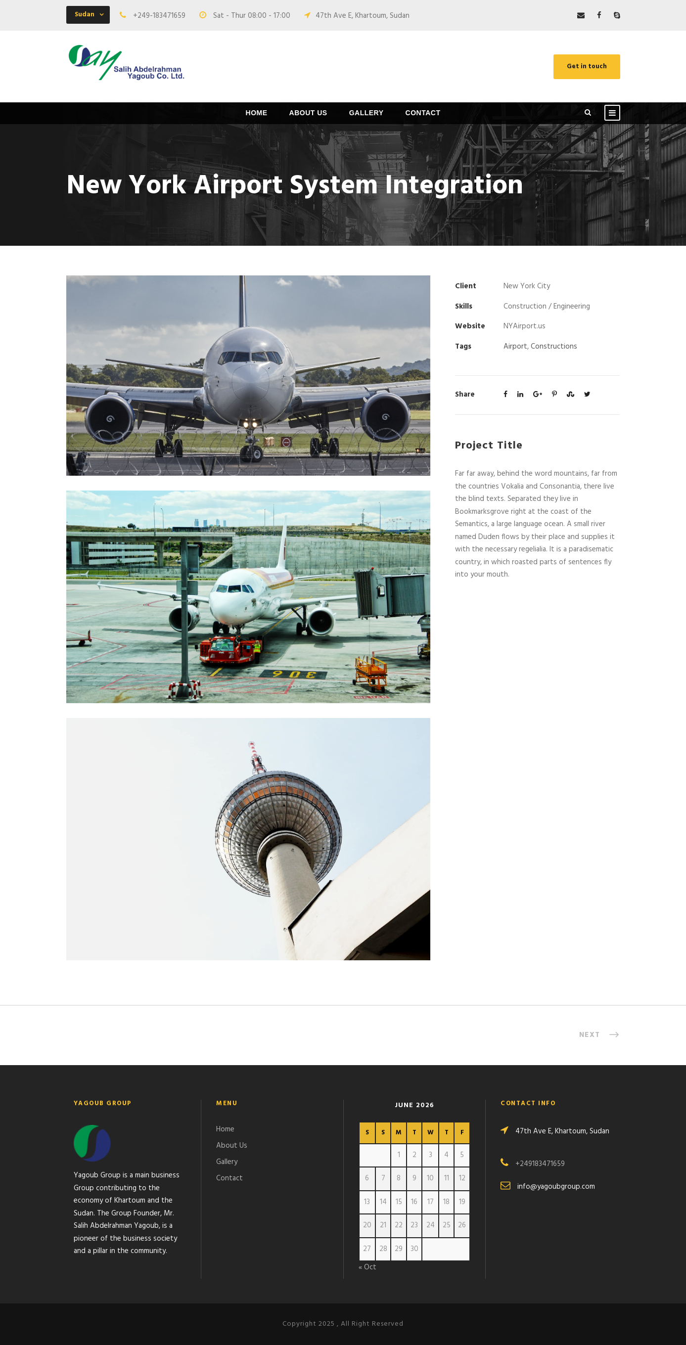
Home (257, 113)
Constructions (554, 347)
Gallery (366, 113)
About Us (308, 113)
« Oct (367, 1267)
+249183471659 (540, 1164)
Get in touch (587, 66)
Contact (423, 113)
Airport (515, 347)
